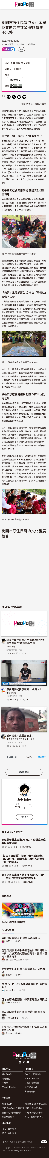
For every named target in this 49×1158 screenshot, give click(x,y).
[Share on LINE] (19, 97)
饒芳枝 (9, 941)
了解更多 (24, 817)
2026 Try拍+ (7, 1104)
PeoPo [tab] (29, 757)
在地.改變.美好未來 (34, 1112)
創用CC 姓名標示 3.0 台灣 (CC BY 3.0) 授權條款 (16, 86)
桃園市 (19, 63)
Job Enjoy (11, 646)
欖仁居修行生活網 (14, 960)
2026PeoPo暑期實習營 (13, 921)
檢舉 (21, 49)
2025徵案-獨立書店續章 (36, 1104)
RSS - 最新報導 (9, 1129)
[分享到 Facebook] (9, 97)
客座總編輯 (30, 1091)
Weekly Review (9, 1087)
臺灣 (12, 63)
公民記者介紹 (31, 1087)
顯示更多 (15, 80)
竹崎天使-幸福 (12, 1018)
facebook (20, 1062)
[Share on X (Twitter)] (14, 97)
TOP (44, 1142)
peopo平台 (10, 990)
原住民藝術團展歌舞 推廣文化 (24, 689)
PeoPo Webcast (32, 1079)
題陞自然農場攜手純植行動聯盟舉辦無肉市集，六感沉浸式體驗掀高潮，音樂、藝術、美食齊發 (24, 953)
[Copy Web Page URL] (24, 97)
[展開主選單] (4, 4)
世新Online (11, 693)
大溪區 (27, 63)
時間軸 (5, 1083)
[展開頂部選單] (44, 4)
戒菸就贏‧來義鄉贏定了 (20, 735)
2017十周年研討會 (33, 1108)
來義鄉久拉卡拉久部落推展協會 (20, 739)
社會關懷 (16, 69)
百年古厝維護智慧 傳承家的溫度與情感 (24, 999)
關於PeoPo (7, 1074)
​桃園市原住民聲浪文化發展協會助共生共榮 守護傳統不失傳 (25, 641)
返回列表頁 (24, 772)
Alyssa (9, 1033)
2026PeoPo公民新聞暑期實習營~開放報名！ (24, 985)
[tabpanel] (24, 765)
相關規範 (6, 1079)
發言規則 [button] (42, 757)
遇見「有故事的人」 (34, 1117)
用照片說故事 (8, 1117)
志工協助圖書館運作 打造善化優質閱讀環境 (23, 1013)
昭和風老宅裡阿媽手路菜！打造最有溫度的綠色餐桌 (24, 1028)
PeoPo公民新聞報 (33, 1074)
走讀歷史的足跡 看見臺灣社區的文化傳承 (23, 970)
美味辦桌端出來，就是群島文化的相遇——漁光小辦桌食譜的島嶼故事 (23, 876)
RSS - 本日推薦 (9, 1133)
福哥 (8, 1002)
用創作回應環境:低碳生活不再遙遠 (21, 938)
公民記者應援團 (32, 1083)
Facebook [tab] (12, 757)
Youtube (28, 1062)
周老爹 (9, 975)
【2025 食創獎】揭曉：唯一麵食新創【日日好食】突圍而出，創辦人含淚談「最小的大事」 (23, 859)
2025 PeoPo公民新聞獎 (13, 1108)
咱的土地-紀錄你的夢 (12, 1112)
